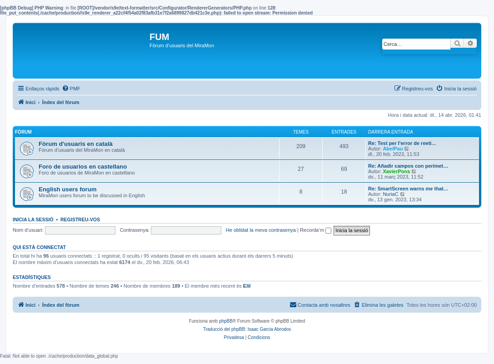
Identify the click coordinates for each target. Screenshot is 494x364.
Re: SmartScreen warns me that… (408, 188)
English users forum (68, 189)
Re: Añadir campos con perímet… (408, 166)
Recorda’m (315, 230)
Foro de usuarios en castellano (83, 166)
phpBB (226, 321)
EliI (247, 286)
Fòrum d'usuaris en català (76, 143)
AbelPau (393, 148)
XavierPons (396, 171)
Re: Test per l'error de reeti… (402, 143)
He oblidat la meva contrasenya (261, 230)
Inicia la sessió (33, 219)
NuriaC (390, 194)
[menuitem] (71, 88)
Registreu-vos (80, 219)
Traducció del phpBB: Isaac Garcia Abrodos (247, 329)
